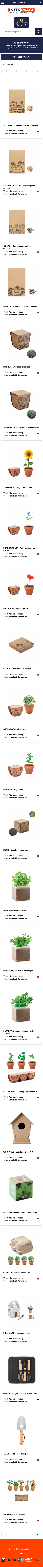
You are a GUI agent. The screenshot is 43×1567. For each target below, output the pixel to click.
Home (8, 46)
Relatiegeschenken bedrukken (24, 46)
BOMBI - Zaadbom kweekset (15, 850)
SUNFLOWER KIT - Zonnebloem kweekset (21, 427)
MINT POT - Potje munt (13, 790)
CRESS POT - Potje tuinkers (15, 729)
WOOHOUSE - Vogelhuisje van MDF (18, 1152)
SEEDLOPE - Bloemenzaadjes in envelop (20, 125)
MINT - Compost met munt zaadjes (18, 971)
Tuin (24, 48)
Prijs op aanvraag (13, 131)
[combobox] (18, 31)
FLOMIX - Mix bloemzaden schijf (17, 669)
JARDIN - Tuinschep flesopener (16, 1454)
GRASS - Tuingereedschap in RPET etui (20, 1394)
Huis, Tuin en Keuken (13, 48)
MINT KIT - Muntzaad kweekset (16, 367)
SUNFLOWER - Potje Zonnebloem (17, 488)
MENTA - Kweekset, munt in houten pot (20, 1212)
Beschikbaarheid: (15, 134)
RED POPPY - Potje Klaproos (15, 608)
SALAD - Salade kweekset (14, 1514)
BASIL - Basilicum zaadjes (14, 910)
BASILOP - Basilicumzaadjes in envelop (20, 306)
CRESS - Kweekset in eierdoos (16, 1273)
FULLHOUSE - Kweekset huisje (16, 1333)
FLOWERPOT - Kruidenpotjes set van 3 (20, 1092)
